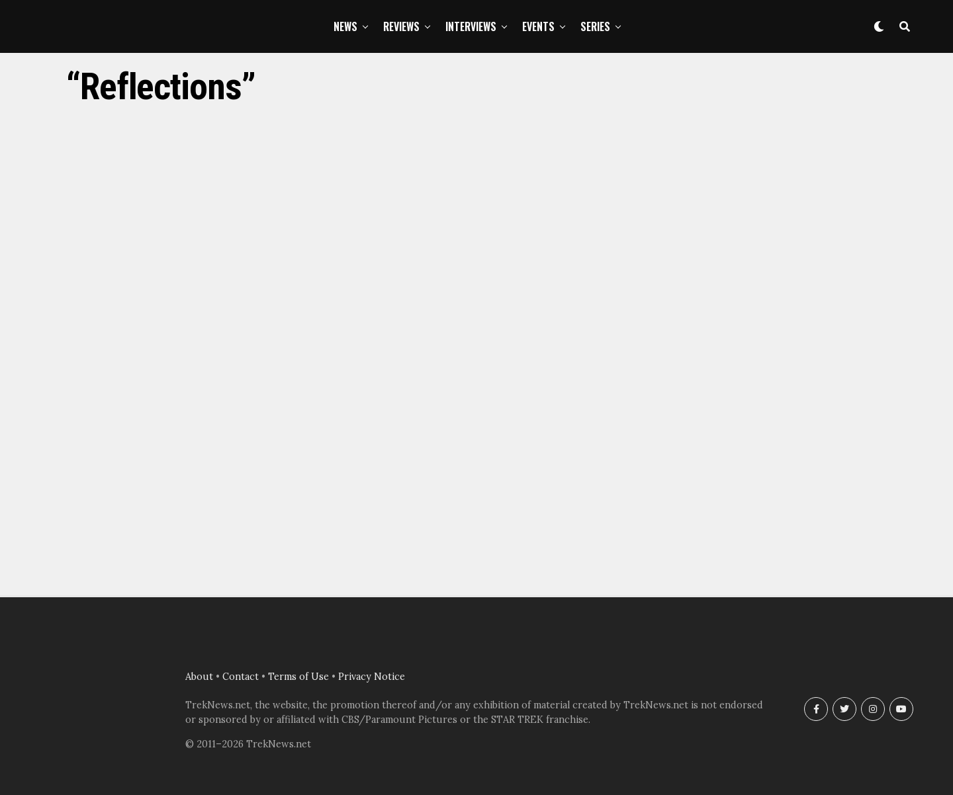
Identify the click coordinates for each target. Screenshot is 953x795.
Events (538, 26)
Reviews (401, 26)
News (345, 26)
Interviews (470, 26)
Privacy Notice (371, 677)
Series (595, 26)
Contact (240, 677)
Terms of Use (298, 677)
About (199, 677)
